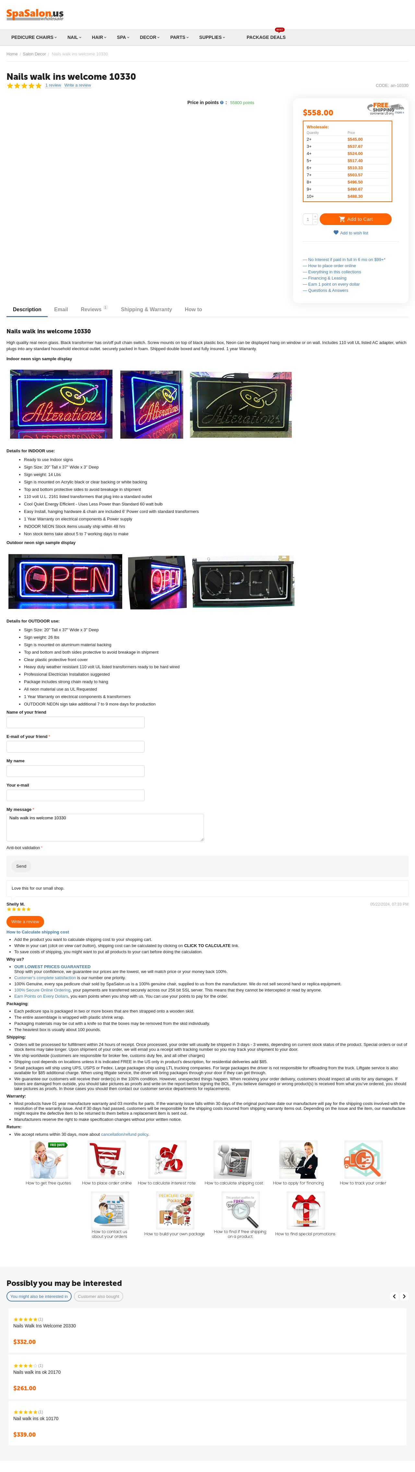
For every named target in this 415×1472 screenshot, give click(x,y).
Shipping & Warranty (147, 309)
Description (27, 309)
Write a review (77, 85)
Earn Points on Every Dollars (41, 996)
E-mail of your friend (26, 736)
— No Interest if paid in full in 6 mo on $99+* (344, 259)
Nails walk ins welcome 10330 (105, 827)
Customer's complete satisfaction (45, 977)
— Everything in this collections (332, 271)
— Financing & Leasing (324, 278)
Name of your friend (26, 712)
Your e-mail (17, 785)
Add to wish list (350, 232)
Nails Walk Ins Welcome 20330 (44, 1325)
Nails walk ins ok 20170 (37, 1372)
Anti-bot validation (23, 847)
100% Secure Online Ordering (42, 990)
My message (18, 809)
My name (15, 760)
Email (61, 309)
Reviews (95, 308)
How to (194, 309)
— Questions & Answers (325, 290)
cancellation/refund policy (124, 1134)
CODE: (382, 85)
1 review (53, 85)
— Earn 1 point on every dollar (331, 284)
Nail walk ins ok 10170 (35, 1418)
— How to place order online (329, 265)
